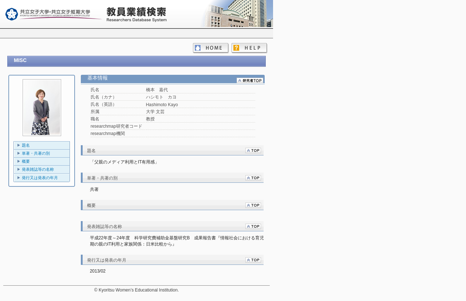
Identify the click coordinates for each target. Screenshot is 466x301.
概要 (26, 161)
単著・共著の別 (36, 153)
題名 (26, 145)
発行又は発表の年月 (40, 177)
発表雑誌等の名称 (38, 169)
